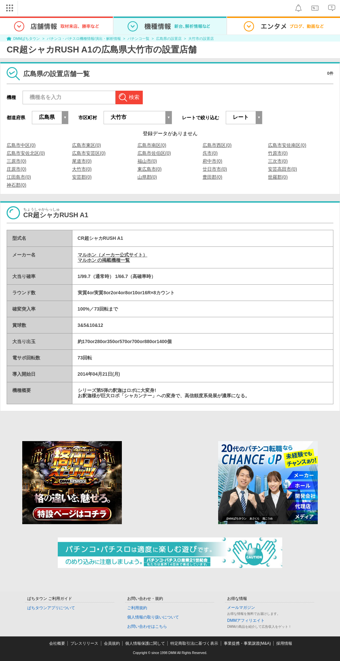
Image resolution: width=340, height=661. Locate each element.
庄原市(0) (16, 169)
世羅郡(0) (278, 177)
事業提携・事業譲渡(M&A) (247, 643)
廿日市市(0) (215, 169)
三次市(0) (278, 161)
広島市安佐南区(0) (287, 145)
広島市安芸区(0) (89, 153)
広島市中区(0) (21, 145)
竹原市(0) (278, 153)
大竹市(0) (82, 169)
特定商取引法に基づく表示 (194, 643)
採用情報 (284, 643)
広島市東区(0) (86, 145)
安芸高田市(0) (282, 169)
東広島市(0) (149, 169)
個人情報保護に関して (145, 643)
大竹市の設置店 (201, 39)
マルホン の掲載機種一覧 (104, 260)
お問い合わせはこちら (147, 626)
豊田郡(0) (212, 177)
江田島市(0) (19, 177)
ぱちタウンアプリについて (51, 608)
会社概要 (57, 643)
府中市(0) (212, 161)
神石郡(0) (16, 185)
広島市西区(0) (217, 145)
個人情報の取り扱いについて (153, 617)
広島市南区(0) (151, 145)
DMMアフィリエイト (246, 620)
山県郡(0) (147, 177)
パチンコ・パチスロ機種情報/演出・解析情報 (84, 39)
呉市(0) (210, 153)
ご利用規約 (137, 608)
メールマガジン (241, 607)
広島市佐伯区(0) (154, 153)
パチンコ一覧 (138, 39)
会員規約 (112, 643)
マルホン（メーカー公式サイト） (112, 254)
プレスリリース (84, 643)
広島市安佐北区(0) (26, 153)
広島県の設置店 (169, 39)
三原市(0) (16, 161)
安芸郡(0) (82, 177)
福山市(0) (147, 161)
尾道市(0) (82, 161)
